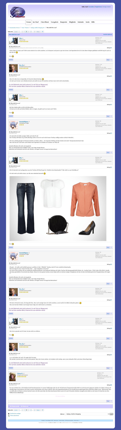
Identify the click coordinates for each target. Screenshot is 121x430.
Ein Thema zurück (14, 406)
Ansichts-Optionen (107, 34)
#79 (111, 354)
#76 (111, 264)
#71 (111, 47)
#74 (111, 133)
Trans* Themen (25, 27)
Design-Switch (107, 7)
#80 (111, 385)
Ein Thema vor (24, 406)
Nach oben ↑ (76, 420)
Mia (20, 38)
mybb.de (54, 422)
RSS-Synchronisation (69, 420)
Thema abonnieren (14, 415)
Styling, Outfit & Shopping (37, 27)
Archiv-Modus (61, 420)
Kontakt (43, 420)
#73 (111, 104)
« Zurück (15, 31)
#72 (111, 76)
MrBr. (61, 422)
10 (30, 31)
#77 (111, 300)
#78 (111, 328)
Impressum (56, 420)
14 (34, 31)
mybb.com (51, 422)
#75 (111, 167)
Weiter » (38, 31)
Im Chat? (36, 22)
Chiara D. (20, 373)
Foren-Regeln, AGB (49, 420)
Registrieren (98, 7)
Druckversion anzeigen (15, 413)
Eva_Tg (21, 65)
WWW (11, 60)
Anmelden (91, 7)
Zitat (108, 60)
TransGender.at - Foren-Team (77, 422)
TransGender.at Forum (14, 27)
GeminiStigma (23, 122)
